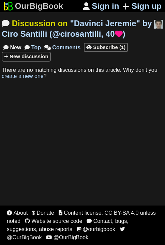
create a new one (23, 76)
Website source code (53, 221)
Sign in (101, 6)
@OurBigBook (67, 237)
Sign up (142, 6)
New (12, 47)
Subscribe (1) (105, 47)
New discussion (26, 56)
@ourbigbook (96, 229)
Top (33, 47)
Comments (62, 47)
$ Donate (43, 213)
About (17, 213)
